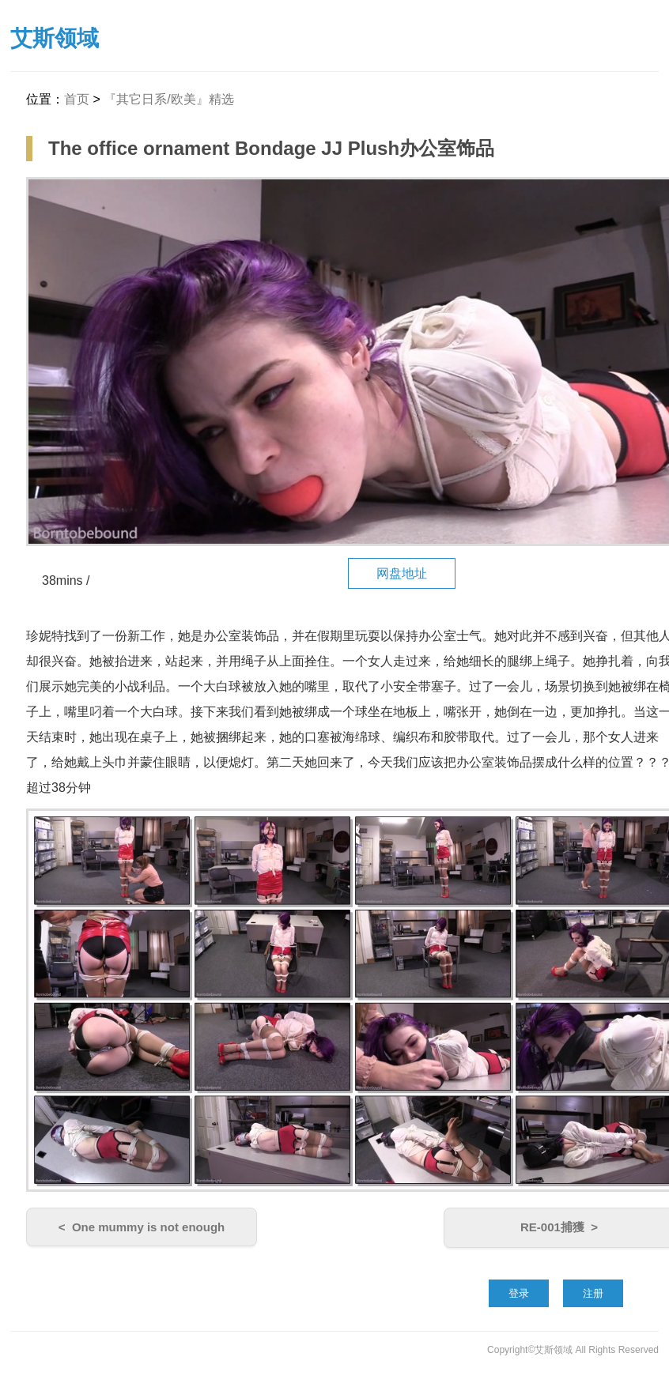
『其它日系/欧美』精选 (168, 99)
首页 (76, 99)
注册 (593, 1293)
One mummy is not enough (148, 1227)
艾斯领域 (54, 38)
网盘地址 (401, 573)
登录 (518, 1293)
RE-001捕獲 (552, 1227)
